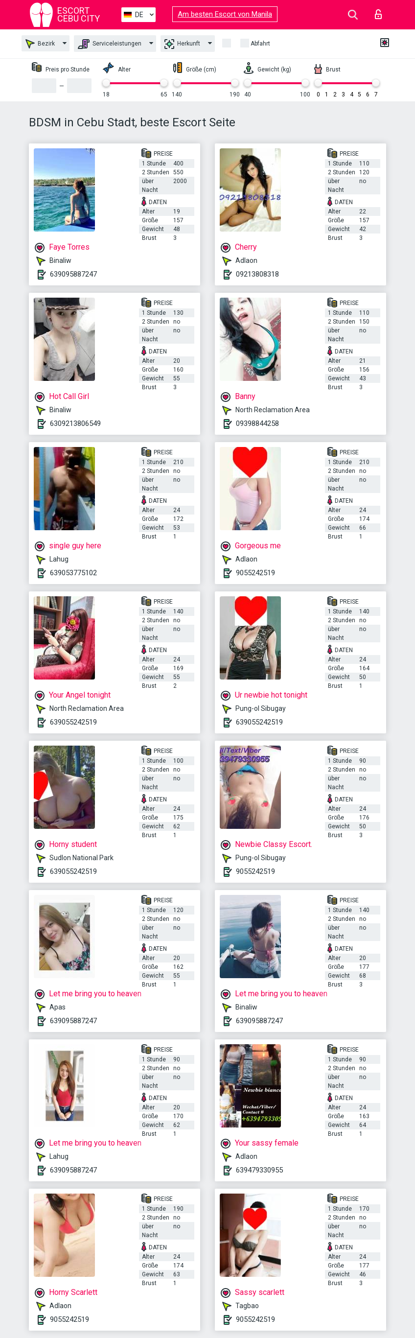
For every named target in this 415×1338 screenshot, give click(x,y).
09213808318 (257, 274)
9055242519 (255, 572)
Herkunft (182, 44)
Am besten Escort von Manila (225, 14)
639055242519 (73, 722)
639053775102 (73, 572)
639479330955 (259, 1170)
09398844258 (257, 423)
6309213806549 (75, 423)
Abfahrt (260, 43)
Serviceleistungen (109, 44)
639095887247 (73, 274)
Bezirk (40, 43)
